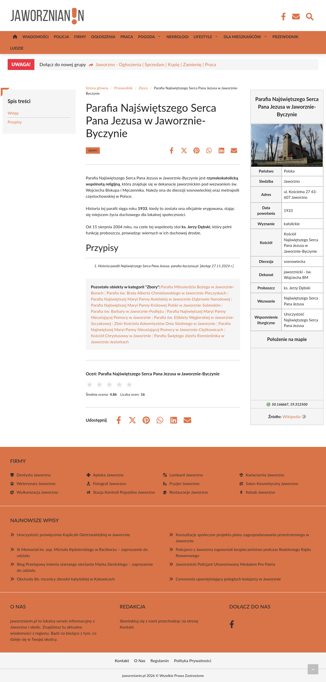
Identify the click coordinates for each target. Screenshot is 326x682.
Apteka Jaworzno (108, 474)
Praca (126, 36)
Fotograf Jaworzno (109, 483)
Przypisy (15, 122)
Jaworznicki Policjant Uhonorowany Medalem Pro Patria (225, 564)
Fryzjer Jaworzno (184, 483)
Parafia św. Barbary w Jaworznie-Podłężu (127, 311)
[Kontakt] (295, 16)
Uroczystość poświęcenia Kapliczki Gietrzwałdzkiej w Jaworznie (73, 534)
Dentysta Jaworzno (34, 474)
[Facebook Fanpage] (282, 16)
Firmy (80, 36)
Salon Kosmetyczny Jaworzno (272, 483)
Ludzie (16, 48)
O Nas (139, 660)
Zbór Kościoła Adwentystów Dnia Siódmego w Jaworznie (164, 323)
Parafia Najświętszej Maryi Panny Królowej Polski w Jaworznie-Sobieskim (156, 305)
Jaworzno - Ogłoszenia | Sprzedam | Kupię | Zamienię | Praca (156, 64)
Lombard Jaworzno (186, 474)
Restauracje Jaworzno (188, 492)
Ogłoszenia (103, 36)
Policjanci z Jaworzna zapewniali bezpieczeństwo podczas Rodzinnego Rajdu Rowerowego (243, 552)
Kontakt (127, 626)
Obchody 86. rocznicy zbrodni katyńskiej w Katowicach (66, 578)
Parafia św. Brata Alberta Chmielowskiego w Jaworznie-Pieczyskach (166, 292)
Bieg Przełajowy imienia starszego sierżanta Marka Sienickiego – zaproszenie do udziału (85, 567)
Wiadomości (35, 36)
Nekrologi (177, 36)
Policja (61, 36)
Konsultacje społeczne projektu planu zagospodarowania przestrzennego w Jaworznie (242, 537)
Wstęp (13, 113)
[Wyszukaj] (309, 16)
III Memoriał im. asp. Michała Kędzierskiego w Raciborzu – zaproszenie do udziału (82, 552)
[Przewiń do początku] (313, 669)
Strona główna (97, 88)
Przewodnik (285, 36)
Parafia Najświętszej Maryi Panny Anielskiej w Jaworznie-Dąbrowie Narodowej (160, 298)
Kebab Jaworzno (260, 492)
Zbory (143, 88)
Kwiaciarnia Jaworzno (265, 474)
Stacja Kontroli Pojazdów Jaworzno (124, 492)
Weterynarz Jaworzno (36, 483)
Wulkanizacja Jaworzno (37, 492)
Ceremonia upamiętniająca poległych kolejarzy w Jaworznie (228, 578)
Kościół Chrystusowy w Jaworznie (121, 335)
